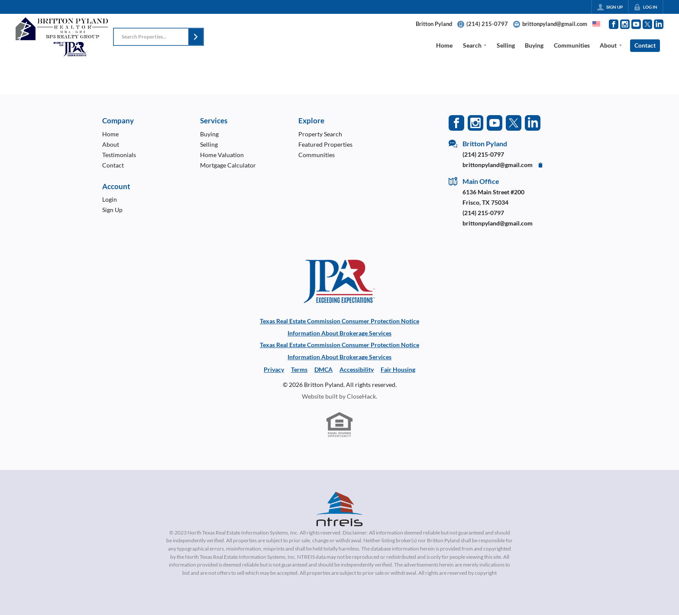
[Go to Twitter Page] (647, 24)
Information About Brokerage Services (339, 333)
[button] (195, 37)
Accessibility (357, 369)
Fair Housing (398, 369)
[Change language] (596, 23)
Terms (299, 369)
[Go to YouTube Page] (636, 24)
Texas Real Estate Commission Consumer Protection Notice (339, 321)
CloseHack (361, 396)
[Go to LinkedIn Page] (658, 24)
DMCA (323, 369)
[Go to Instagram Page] (625, 24)
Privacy (274, 369)
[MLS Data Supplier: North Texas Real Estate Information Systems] (339, 509)
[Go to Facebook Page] (613, 24)
